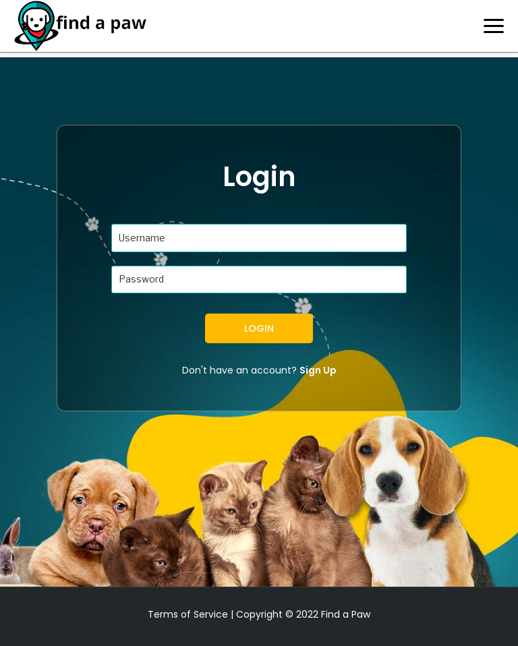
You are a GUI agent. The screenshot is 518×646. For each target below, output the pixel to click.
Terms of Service (188, 614)
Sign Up (318, 370)
